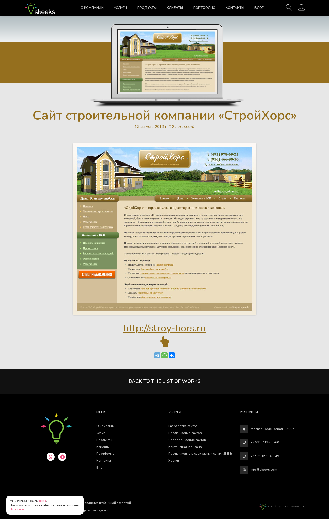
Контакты (235, 8)
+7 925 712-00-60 (265, 444)
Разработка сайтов (183, 428)
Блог (259, 8)
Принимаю (17, 509)
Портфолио (204, 8)
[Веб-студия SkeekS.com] (40, 8)
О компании (92, 8)
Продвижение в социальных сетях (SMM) (200, 455)
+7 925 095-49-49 (265, 458)
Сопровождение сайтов (187, 442)
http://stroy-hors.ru (164, 329)
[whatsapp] (51, 458)
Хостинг (174, 462)
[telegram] (62, 458)
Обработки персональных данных (87, 512)
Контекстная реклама (185, 449)
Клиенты (175, 8)
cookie (42, 501)
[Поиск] (289, 9)
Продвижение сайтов (185, 435)
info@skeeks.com (264, 471)
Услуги (120, 8)
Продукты (147, 8)
